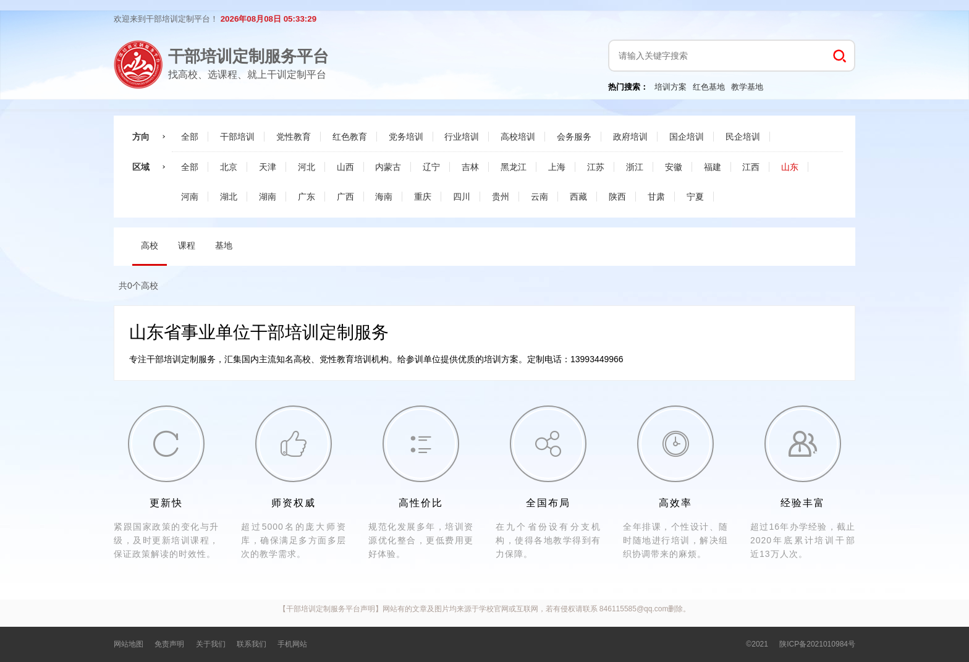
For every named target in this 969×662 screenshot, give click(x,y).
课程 (186, 245)
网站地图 (128, 644)
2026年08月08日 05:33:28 (268, 18)
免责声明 (169, 644)
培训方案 (670, 86)
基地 (223, 245)
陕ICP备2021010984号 (817, 644)
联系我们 (251, 644)
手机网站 (292, 644)
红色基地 (709, 86)
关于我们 (211, 644)
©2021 (757, 644)
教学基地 (747, 86)
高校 (149, 245)
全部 (189, 137)
